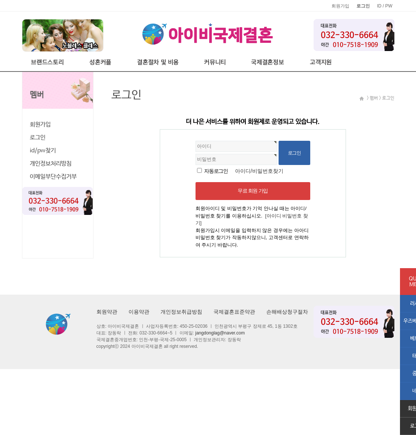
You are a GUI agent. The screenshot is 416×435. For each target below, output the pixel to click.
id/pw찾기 (43, 150)
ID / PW (384, 6)
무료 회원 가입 (253, 191)
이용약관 (138, 312)
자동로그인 (216, 171)
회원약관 (106, 312)
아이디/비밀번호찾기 (259, 171)
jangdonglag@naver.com (220, 333)
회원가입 (340, 6)
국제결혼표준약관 (234, 312)
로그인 (37, 137)
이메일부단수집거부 (53, 176)
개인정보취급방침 (181, 312)
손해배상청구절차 (287, 312)
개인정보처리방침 (51, 163)
